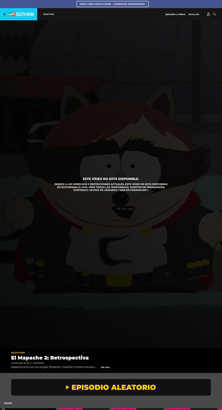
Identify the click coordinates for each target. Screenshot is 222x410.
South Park (18, 352)
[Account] (208, 14)
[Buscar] (214, 14)
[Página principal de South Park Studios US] (21, 15)
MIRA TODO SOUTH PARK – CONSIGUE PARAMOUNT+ (113, 4)
